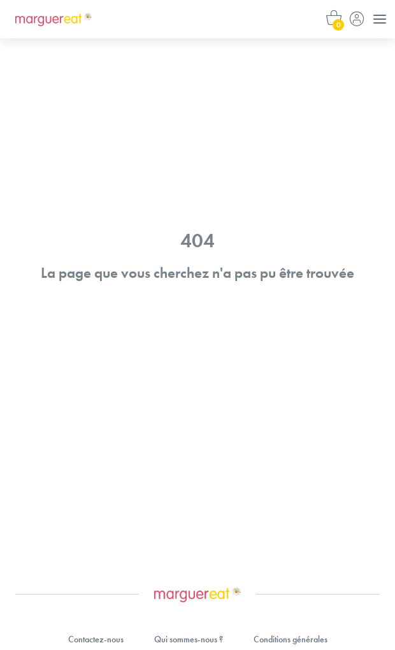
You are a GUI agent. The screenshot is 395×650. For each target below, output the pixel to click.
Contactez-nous (96, 639)
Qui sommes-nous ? (188, 639)
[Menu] (379, 19)
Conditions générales (290, 639)
